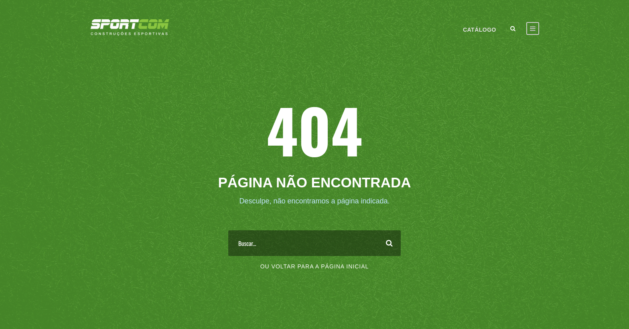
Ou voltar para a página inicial (314, 266)
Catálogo (479, 29)
